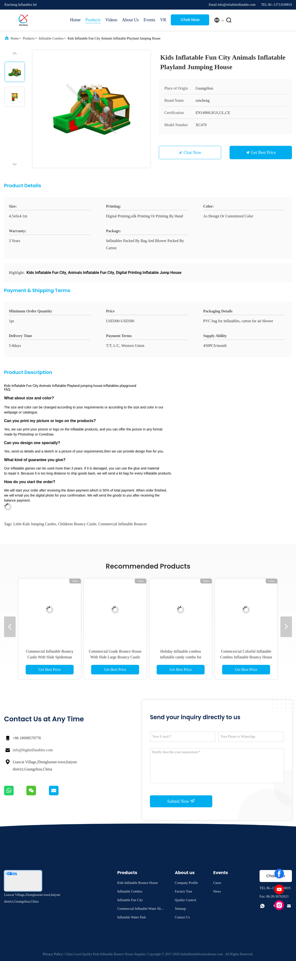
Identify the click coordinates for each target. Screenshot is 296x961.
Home (75, 19)
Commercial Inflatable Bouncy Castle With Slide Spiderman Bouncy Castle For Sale (49, 657)
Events (149, 19)
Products (93, 19)
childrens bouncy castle (77, 524)
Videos (111, 19)
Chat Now (190, 20)
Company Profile (186, 883)
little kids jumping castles (34, 524)
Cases (217, 883)
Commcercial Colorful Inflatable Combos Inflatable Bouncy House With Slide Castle (246, 657)
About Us (130, 19)
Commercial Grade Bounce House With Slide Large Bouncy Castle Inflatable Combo (115, 657)
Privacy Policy (52, 954)
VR (163, 19)
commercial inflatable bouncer (122, 524)
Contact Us (182, 917)
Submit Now (181, 801)
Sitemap (180, 908)
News (217, 891)
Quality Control (185, 900)
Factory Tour (183, 891)
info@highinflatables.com (33, 750)
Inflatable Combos (51, 38)
